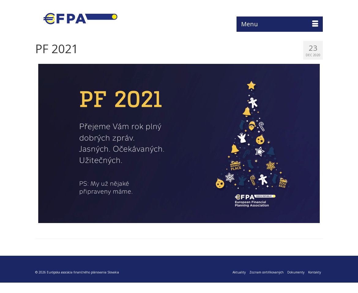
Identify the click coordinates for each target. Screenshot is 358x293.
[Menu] (280, 24)
